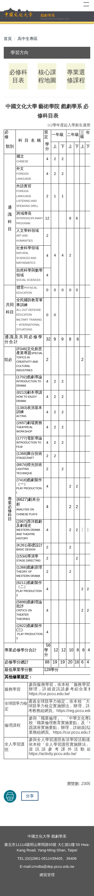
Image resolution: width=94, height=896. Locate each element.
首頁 (8, 38)
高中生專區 (28, 38)
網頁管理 (47, 875)
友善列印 (10, 796)
